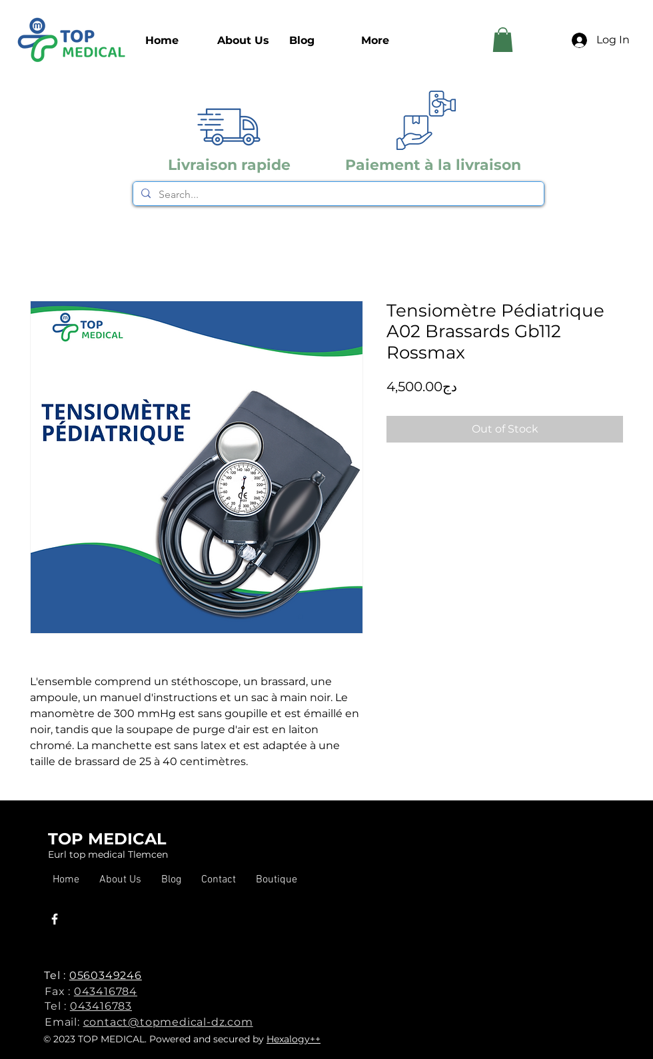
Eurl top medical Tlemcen (108, 854)
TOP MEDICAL (107, 838)
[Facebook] (54, 919)
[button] (276, 880)
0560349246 (105, 975)
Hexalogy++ (294, 1039)
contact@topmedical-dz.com (168, 1022)
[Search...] (337, 194)
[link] (502, 39)
